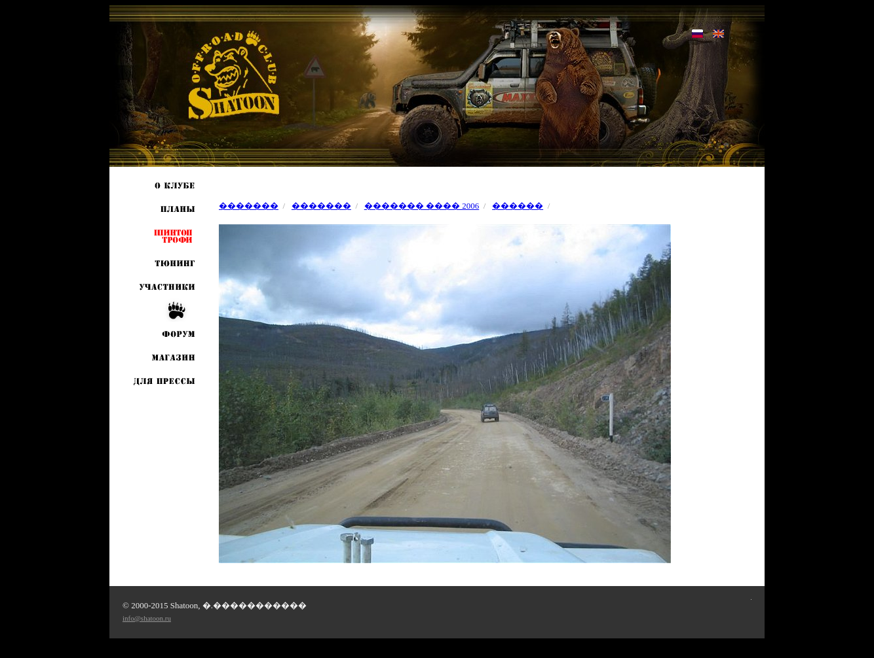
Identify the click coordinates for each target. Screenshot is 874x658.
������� (248, 206)
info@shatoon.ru (147, 618)
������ (517, 206)
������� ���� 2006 (422, 206)
